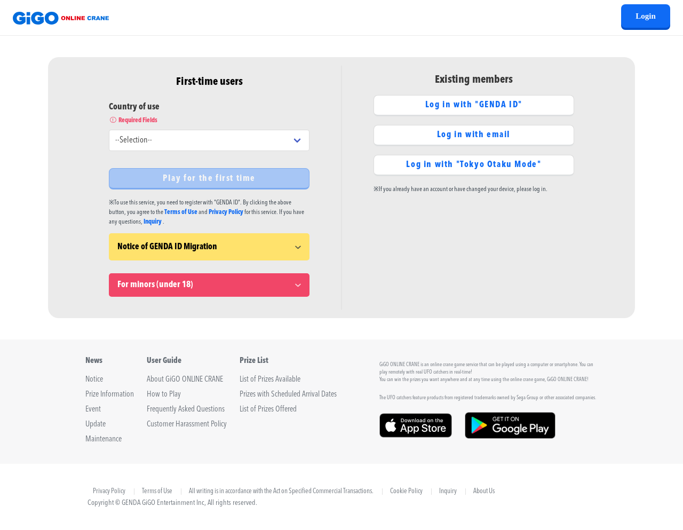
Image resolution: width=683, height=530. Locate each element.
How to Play (164, 395)
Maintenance (103, 440)
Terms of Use (180, 212)
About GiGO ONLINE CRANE (185, 380)
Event (93, 410)
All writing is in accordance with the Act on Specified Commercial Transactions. (281, 491)
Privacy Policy (226, 212)
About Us (484, 491)
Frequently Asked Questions (186, 410)
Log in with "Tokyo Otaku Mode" (473, 165)
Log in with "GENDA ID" (473, 105)
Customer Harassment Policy (187, 425)
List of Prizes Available (270, 380)
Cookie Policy (406, 491)
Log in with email (474, 135)
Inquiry (153, 222)
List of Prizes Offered (268, 410)
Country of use (209, 114)
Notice (94, 380)
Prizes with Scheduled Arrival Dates (288, 395)
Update (95, 425)
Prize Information (109, 395)
